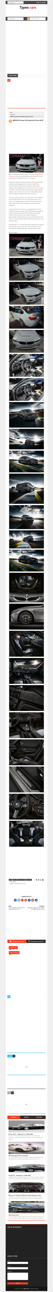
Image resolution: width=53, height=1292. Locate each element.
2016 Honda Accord (14, 1215)
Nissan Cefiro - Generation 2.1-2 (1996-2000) (21, 1134)
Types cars (26, 1288)
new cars (12, 114)
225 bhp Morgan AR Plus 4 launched (18, 1156)
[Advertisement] (26, 34)
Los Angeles (32, 178)
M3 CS (36, 197)
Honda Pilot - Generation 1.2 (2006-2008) (19, 1175)
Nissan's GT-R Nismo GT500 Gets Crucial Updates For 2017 (25, 1195)
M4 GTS (36, 188)
